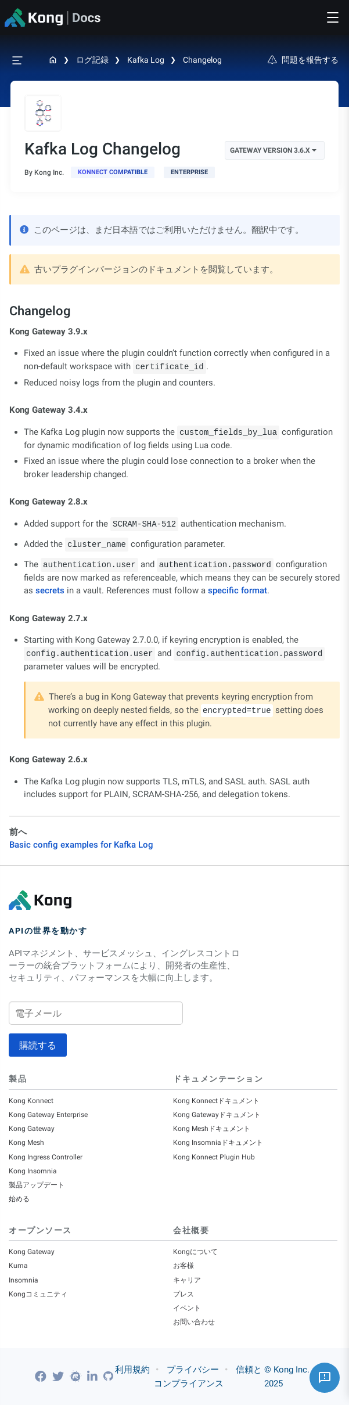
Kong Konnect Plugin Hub (214, 1157)
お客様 (183, 1266)
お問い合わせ (194, 1322)
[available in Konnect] (112, 172)
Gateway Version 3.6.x (273, 150)
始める (19, 1199)
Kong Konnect (31, 1101)
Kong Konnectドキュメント (216, 1101)
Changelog (202, 59)
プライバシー (193, 1369)
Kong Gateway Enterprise (48, 1115)
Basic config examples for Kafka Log (81, 845)
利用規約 (132, 1369)
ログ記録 (92, 59)
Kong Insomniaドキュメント (218, 1143)
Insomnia (23, 1280)
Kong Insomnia (33, 1171)
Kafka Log (145, 59)
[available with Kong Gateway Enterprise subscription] (189, 172)
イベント (187, 1308)
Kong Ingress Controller (45, 1157)
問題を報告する (303, 60)
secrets (49, 590)
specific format (237, 590)
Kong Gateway (32, 1129)
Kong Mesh (26, 1143)
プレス (183, 1294)
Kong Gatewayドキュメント (217, 1115)
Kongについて (195, 1252)
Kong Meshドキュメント (211, 1129)
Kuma (18, 1266)
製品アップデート (36, 1185)
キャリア (187, 1280)
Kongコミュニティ (38, 1294)
